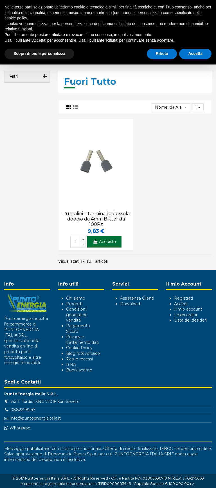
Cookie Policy (79, 347)
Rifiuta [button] (162, 53)
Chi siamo (75, 298)
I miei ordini (185, 314)
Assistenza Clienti (137, 298)
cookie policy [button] (15, 18)
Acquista (104, 241)
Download (130, 303)
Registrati (183, 298)
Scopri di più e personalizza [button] (39, 53)
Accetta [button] (195, 53)
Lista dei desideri (190, 320)
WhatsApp (20, 428)
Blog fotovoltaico (83, 353)
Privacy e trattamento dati (82, 339)
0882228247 (22, 409)
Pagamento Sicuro (78, 328)
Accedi (180, 303)
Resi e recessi (79, 359)
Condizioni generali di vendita (76, 315)
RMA (71, 364)
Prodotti (74, 303)
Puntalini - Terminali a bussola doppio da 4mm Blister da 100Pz (96, 219)
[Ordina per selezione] (171, 107)
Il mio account (188, 309)
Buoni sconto (79, 370)
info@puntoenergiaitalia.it (35, 418)
